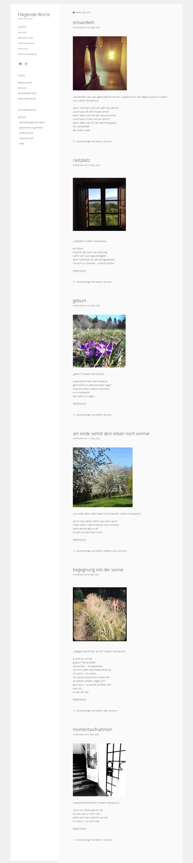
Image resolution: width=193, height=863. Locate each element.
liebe (22, 143)
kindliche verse (26, 132)
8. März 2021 (93, 574)
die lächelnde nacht (27, 92)
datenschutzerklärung (27, 53)
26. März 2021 (94, 27)
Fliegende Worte (34, 14)
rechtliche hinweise (26, 42)
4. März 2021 (93, 734)
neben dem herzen (27, 97)
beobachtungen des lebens (32, 121)
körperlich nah (26, 137)
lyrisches (22, 116)
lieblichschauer (25, 82)
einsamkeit (83, 22)
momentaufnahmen (92, 729)
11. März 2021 (94, 438)
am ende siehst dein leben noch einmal (111, 433)
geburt (79, 300)
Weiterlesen (79, 270)
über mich (22, 32)
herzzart (22, 87)
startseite (22, 26)
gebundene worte (25, 37)
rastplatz (81, 160)
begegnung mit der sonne (98, 569)
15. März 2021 (94, 305)
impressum (23, 48)
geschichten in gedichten (31, 127)
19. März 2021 (94, 165)
